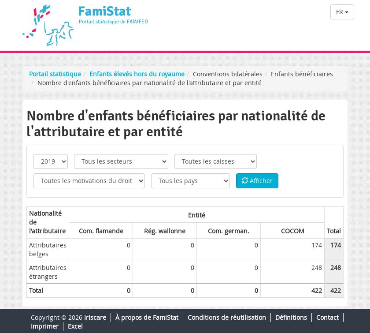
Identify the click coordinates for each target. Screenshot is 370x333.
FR (342, 11)
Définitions (291, 317)
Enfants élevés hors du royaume (137, 74)
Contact (327, 317)
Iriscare (95, 317)
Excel (75, 326)
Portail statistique (55, 74)
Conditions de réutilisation (227, 317)
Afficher (257, 180)
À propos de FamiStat (146, 317)
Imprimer (45, 326)
